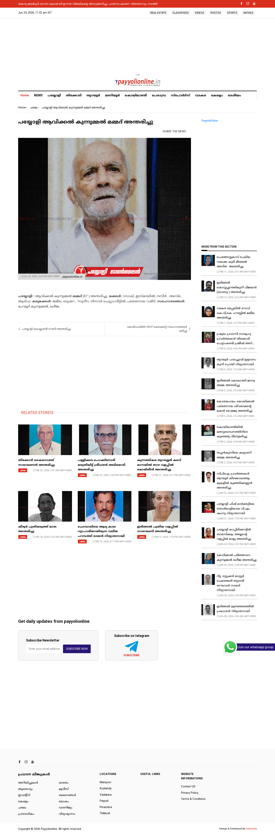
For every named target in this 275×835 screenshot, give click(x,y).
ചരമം (33, 107)
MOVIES (248, 12)
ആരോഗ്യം (25, 789)
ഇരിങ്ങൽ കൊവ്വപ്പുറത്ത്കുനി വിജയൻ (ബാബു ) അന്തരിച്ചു (237, 287)
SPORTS (232, 12)
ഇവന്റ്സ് (24, 795)
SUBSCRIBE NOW (77, 648)
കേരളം (217, 96)
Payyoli (104, 800)
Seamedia (251, 828)
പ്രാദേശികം (26, 814)
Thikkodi (105, 813)
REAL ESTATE (158, 12)
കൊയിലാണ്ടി (136, 96)
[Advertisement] (137, 46)
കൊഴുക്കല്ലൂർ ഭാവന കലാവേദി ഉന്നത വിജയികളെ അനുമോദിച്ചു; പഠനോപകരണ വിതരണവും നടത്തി (87, 4)
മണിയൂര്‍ (112, 96)
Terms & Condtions (193, 799)
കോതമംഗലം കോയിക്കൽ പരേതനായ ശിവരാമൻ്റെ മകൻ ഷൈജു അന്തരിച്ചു (235, 406)
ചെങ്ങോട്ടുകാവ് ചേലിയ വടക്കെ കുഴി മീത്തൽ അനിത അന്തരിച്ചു (233, 261)
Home (24, 95)
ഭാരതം (64, 783)
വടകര (200, 96)
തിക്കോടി (74, 96)
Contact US (188, 786)
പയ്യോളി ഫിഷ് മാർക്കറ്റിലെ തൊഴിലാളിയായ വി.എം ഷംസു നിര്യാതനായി (235, 508)
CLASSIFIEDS (180, 12)
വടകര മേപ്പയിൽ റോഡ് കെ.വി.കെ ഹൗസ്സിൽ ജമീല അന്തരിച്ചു (236, 313)
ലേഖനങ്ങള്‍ (67, 795)
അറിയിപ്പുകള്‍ (28, 783)
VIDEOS (199, 12)
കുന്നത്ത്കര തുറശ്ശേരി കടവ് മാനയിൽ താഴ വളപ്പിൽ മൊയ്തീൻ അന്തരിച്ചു (159, 465)
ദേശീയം (234, 96)
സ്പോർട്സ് (180, 96)
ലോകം (64, 801)
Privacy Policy (189, 792)
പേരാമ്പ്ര (159, 96)
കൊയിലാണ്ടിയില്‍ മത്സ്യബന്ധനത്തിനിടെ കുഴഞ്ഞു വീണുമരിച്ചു (232, 431)
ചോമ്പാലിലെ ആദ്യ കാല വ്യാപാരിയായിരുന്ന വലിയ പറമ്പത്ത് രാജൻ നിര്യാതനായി (101, 531)
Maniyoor (105, 782)
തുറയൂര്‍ (93, 96)
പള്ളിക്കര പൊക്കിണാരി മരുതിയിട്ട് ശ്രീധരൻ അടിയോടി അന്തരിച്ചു (101, 465)
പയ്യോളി (54, 96)
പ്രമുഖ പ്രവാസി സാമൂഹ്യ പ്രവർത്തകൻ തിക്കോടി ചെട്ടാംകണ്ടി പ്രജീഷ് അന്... (235, 338)
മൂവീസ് (64, 789)
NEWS (38, 95)
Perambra (106, 807)
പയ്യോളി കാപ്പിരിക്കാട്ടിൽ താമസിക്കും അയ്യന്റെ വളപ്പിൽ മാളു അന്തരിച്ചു (234, 534)
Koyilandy (106, 788)
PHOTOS (215, 12)
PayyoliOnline (209, 120)
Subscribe (132, 655)
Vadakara (106, 794)
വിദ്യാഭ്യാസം (67, 814)
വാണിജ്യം (65, 808)
